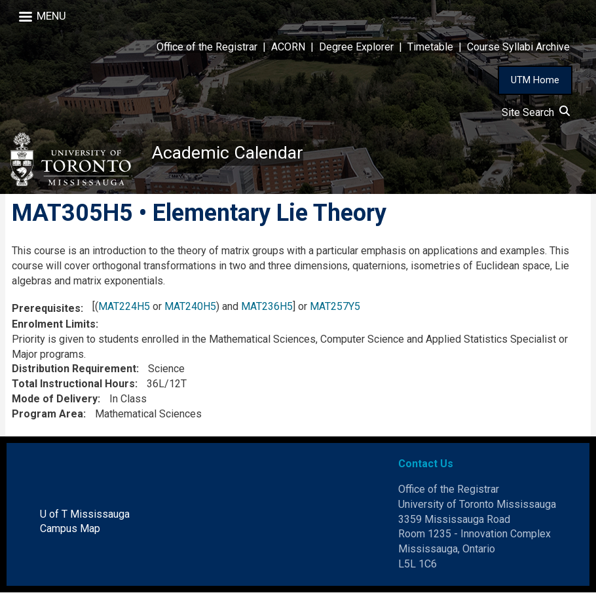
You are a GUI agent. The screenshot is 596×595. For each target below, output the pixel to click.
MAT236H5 (267, 308)
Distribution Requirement (74, 371)
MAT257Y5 (335, 308)
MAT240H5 (190, 308)
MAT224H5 (124, 308)
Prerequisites (46, 310)
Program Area (47, 416)
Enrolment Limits (54, 326)
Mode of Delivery (55, 401)
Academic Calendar (230, 153)
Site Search (536, 112)
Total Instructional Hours (73, 386)
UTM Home (535, 80)
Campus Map (70, 531)
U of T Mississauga (85, 516)
